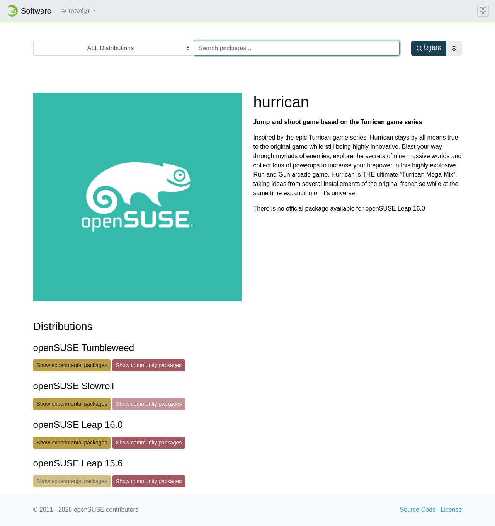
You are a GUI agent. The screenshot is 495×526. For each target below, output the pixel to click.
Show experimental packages (72, 365)
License (451, 509)
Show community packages (149, 365)
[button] (78, 11)
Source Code (418, 509)
